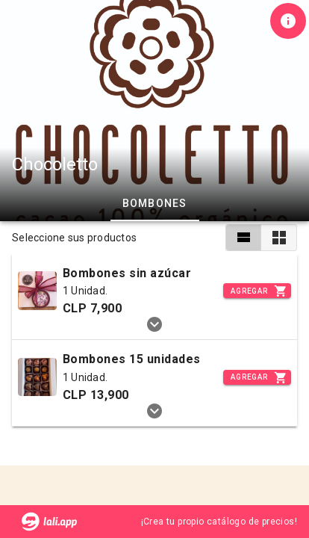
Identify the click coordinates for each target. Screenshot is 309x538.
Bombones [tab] (154, 203)
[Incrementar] (257, 290)
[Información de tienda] (288, 21)
